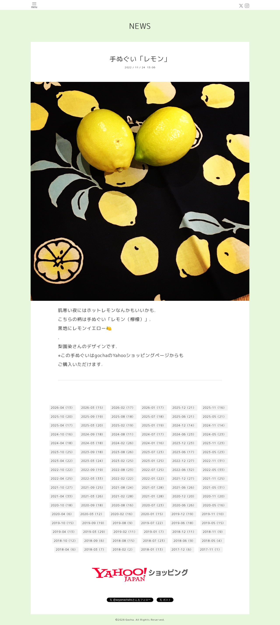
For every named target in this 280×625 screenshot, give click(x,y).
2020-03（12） (92, 514)
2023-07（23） (153, 452)
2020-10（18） (62, 505)
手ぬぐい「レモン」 (140, 58)
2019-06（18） (183, 523)
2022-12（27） (184, 461)
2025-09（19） (93, 417)
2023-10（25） (62, 452)
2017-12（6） (182, 549)
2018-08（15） (124, 541)
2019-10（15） (63, 523)
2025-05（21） (214, 417)
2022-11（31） (214, 461)
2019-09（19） (94, 523)
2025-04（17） (62, 425)
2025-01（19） (153, 425)
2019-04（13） (64, 532)
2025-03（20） (93, 425)
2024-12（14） (184, 425)
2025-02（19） (123, 425)
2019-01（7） (154, 532)
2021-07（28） (153, 487)
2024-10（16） (62, 434)
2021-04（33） (62, 496)
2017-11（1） (210, 549)
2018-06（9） (184, 541)
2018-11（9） (213, 532)
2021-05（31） (214, 487)
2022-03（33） (93, 479)
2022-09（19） (93, 470)
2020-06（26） (184, 505)
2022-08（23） (123, 470)
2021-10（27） (62, 487)
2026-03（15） (93, 408)
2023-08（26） (123, 452)
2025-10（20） (62, 417)
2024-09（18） (93, 434)
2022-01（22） (153, 479)
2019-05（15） (213, 523)
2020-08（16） (123, 505)
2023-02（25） (123, 461)
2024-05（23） (214, 434)
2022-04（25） (62, 479)
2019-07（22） (152, 523)
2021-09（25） (93, 487)
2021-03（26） (93, 496)
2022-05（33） (214, 470)
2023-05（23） (214, 452)
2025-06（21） (184, 417)
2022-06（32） (184, 470)
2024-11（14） (214, 425)
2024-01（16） (153, 443)
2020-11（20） (214, 496)
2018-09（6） (95, 541)
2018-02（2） (123, 549)
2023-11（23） (214, 443)
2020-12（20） (184, 496)
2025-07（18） (153, 417)
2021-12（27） (184, 479)
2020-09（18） (93, 505)
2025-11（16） (214, 408)
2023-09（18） (93, 452)
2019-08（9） (123, 523)
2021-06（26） (184, 487)
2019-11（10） (213, 514)
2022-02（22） (123, 479)
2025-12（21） (184, 408)
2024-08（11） (123, 434)
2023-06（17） (184, 452)
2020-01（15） (152, 514)
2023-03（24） (93, 461)
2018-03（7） (95, 549)
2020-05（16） (214, 505)
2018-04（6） (66, 549)
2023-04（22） (62, 461)
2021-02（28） (123, 496)
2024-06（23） (184, 434)
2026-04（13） (62, 408)
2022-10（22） (62, 470)
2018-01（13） (152, 549)
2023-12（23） (184, 443)
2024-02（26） (123, 443)
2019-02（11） (125, 532)
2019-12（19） (183, 514)
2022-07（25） (153, 470)
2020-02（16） (122, 514)
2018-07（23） (154, 541)
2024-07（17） (153, 434)
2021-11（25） (214, 479)
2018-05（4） (212, 541)
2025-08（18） (123, 417)
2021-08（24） (123, 487)
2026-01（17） (153, 408)
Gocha (130, 619)
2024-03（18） (93, 443)
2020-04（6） (62, 514)
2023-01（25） (153, 461)
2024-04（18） (62, 443)
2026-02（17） (123, 408)
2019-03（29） (95, 532)
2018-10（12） (65, 541)
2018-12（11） (184, 532)
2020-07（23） (153, 505)
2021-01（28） (153, 496)
